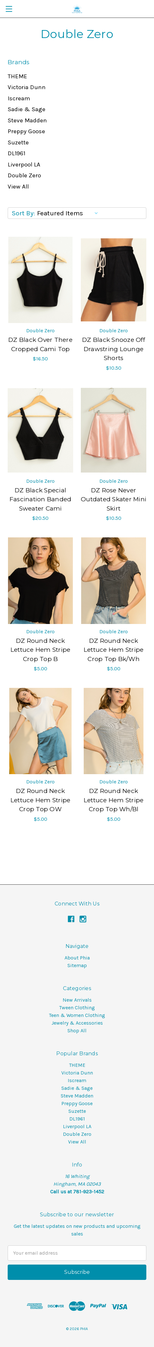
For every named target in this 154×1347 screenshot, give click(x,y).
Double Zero (24, 175)
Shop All (77, 1031)
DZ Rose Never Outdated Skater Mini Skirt (113, 499)
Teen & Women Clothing (77, 1015)
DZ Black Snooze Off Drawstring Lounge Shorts (113, 349)
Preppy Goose (26, 131)
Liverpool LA (24, 164)
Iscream (19, 98)
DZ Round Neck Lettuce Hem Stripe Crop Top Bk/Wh (114, 650)
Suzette (18, 142)
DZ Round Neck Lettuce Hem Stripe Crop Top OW (41, 800)
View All (18, 186)
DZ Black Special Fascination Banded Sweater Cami (41, 499)
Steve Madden (27, 120)
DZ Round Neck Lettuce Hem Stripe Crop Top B (41, 650)
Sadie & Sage (26, 109)
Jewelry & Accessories (77, 1023)
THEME (17, 76)
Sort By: (23, 213)
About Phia (77, 958)
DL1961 (16, 153)
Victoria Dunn (27, 87)
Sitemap (77, 965)
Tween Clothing (77, 1007)
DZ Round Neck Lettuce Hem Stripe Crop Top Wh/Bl (114, 800)
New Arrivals (77, 1000)
